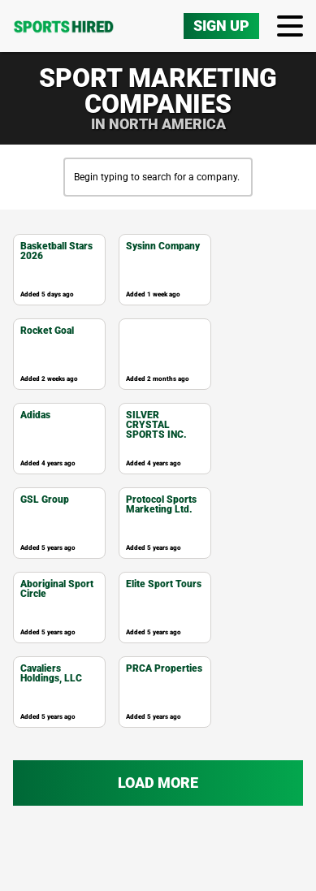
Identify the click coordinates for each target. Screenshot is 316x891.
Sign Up (221, 54)
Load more (158, 811)
